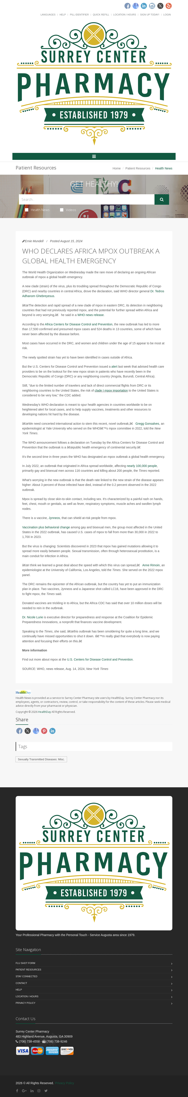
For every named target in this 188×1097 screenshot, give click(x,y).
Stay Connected (26, 976)
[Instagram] (152, 6)
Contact (21, 983)
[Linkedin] (144, 6)
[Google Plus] (24, 1091)
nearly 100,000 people (142, 466)
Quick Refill (101, 14)
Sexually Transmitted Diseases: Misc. (41, 759)
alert (114, 366)
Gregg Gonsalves (147, 423)
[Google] (136, 6)
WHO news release (90, 315)
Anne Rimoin (151, 565)
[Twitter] (160, 6)
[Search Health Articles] (86, 199)
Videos (68, 210)
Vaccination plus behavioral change (46, 527)
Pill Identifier (79, 14)
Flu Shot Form (25, 963)
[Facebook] (127, 6)
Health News (37, 210)
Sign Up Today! (149, 14)
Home (117, 168)
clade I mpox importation (111, 390)
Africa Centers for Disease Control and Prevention (78, 324)
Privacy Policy (25, 1003)
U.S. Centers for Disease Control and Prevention (100, 659)
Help (63, 14)
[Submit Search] (161, 199)
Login (167, 14)
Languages (47, 14)
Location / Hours (124, 14)
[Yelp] (169, 6)
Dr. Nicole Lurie (32, 617)
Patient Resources (138, 168)
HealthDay (44, 712)
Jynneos (54, 518)
